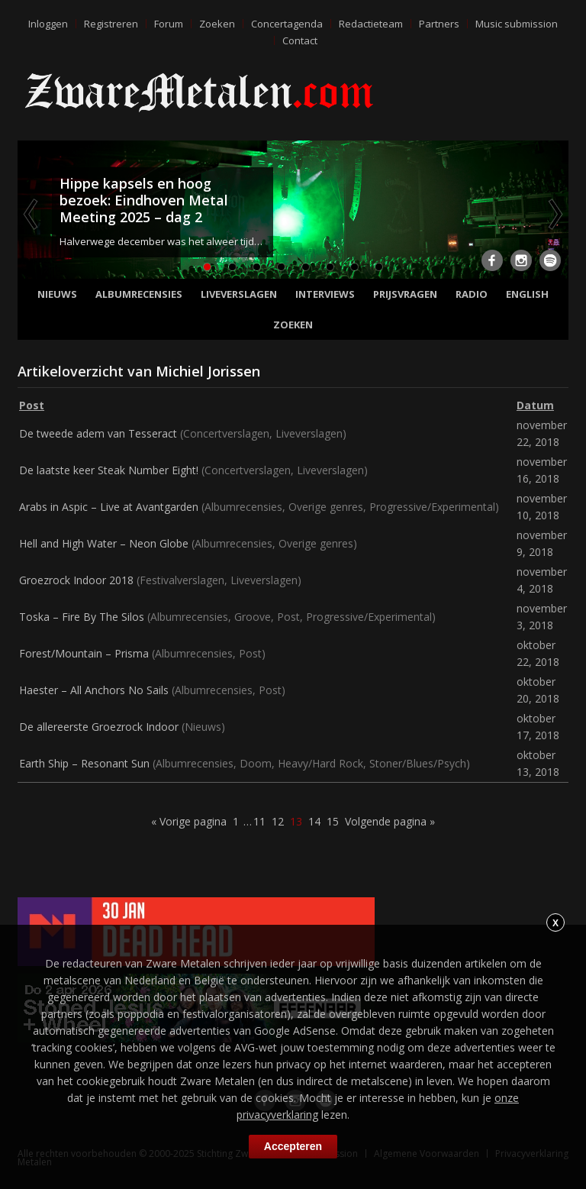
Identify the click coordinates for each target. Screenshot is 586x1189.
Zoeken (217, 24)
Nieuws (57, 294)
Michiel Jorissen (208, 371)
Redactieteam (371, 24)
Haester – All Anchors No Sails (94, 690)
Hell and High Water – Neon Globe (103, 543)
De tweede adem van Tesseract (98, 433)
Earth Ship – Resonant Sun (84, 763)
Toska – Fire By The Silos (81, 616)
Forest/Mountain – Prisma (84, 653)
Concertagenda (287, 24)
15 (333, 821)
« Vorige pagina (189, 821)
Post (288, 616)
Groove (252, 616)
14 (314, 821)
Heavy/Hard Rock (320, 763)
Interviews (325, 294)
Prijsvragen (405, 294)
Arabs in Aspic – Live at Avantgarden (108, 506)
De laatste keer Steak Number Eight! (108, 470)
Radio (472, 294)
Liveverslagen (239, 294)
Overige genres (325, 506)
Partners (439, 24)
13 (296, 821)
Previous (32, 214)
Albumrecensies (138, 294)
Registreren (111, 24)
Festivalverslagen (182, 580)
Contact (299, 40)
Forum (168, 24)
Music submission (516, 24)
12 (278, 821)
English (527, 294)
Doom (256, 763)
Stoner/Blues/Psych (417, 763)
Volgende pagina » (390, 821)
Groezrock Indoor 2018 (76, 580)
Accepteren (293, 1146)
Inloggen (48, 24)
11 (259, 821)
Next (553, 214)
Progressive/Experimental (432, 506)
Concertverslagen (226, 433)
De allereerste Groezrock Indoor (99, 726)
